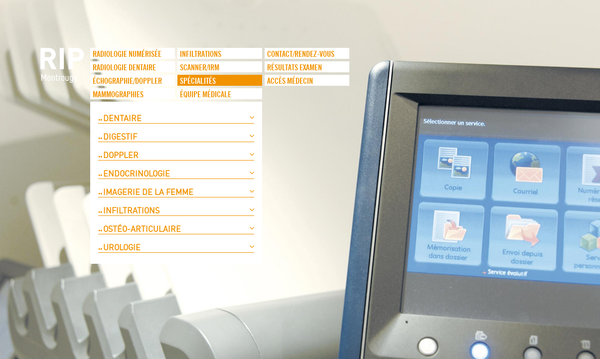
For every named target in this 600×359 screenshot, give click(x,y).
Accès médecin (290, 81)
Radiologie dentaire (124, 68)
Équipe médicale (205, 95)
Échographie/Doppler (127, 81)
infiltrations (200, 54)
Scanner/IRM (199, 68)
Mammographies (118, 95)
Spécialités (198, 81)
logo (62, 70)
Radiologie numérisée (127, 54)
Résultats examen (294, 68)
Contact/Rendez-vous (300, 54)
